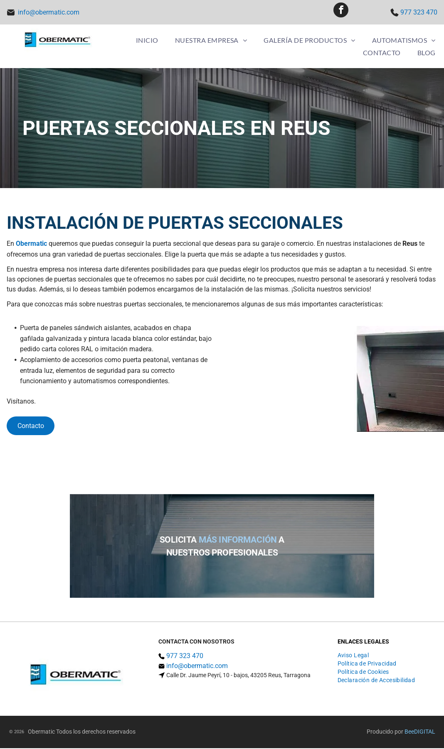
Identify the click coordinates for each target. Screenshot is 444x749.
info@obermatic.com (48, 13)
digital (424, 732)
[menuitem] (147, 41)
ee (411, 732)
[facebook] (341, 12)
